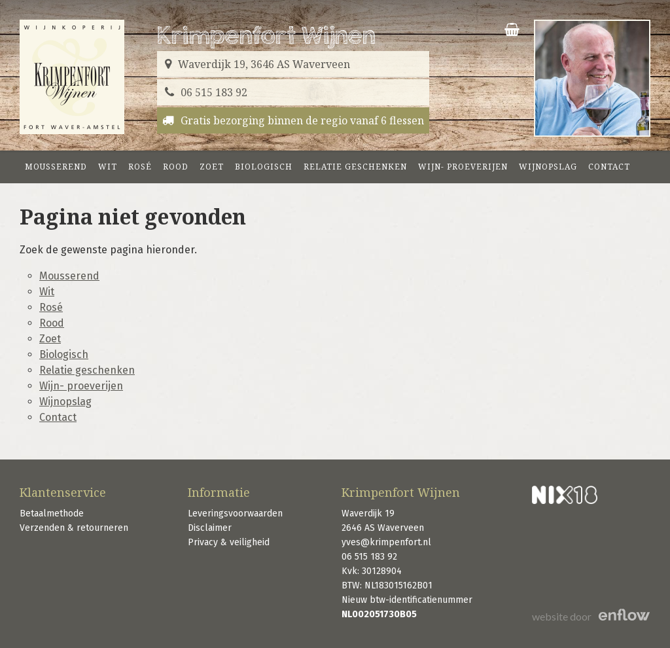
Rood (175, 166)
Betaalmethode (52, 513)
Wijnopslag (548, 166)
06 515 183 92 (369, 556)
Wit (107, 166)
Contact (609, 166)
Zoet (212, 166)
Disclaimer (210, 527)
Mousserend (56, 166)
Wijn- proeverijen (463, 166)
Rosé (140, 166)
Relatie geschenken (355, 166)
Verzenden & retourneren (74, 527)
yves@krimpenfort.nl (386, 542)
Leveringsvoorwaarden (235, 513)
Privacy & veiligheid (229, 542)
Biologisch (263, 166)
